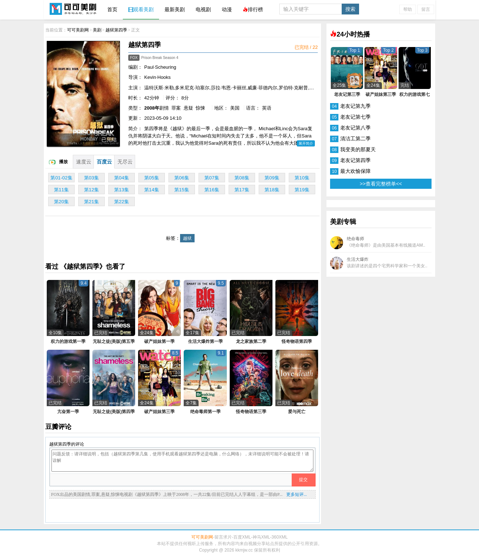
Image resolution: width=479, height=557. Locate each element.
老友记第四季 (355, 160)
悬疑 (188, 108)
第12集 (91, 189)
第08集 (241, 177)
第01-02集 (61, 177)
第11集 (61, 189)
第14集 (151, 189)
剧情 (164, 108)
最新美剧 (174, 9)
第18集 (272, 189)
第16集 (211, 189)
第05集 (151, 177)
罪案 (176, 108)
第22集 (121, 201)
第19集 (302, 189)
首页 (112, 9)
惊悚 (200, 108)
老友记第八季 (355, 128)
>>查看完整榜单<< (381, 184)
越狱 (187, 238)
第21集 (91, 201)
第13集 (121, 189)
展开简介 (306, 143)
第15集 (181, 189)
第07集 (211, 177)
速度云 (83, 162)
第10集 (302, 177)
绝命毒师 (377, 242)
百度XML (242, 537)
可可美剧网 (73, 9)
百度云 (104, 162)
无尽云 (125, 162)
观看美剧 (141, 9)
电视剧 (203, 9)
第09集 (272, 177)
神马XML (261, 537)
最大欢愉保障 (355, 171)
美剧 (97, 30)
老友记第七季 (355, 117)
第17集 (241, 189)
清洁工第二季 (355, 138)
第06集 (181, 177)
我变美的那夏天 (358, 149)
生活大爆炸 (379, 263)
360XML (279, 537)
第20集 (61, 201)
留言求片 (223, 537)
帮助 (407, 9)
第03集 (91, 177)
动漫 (227, 9)
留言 (425, 9)
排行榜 (253, 9)
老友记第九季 (355, 106)
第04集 (121, 177)
